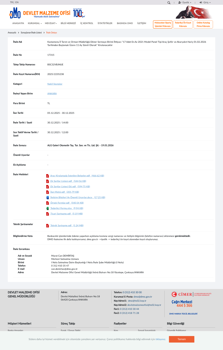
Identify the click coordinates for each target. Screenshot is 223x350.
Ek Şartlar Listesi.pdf (65, 181)
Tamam (182, 339)
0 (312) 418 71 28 (129, 313)
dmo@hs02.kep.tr (136, 301)
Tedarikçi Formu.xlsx (64, 208)
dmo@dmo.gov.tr (143, 297)
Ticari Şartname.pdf (64, 214)
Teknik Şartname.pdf (64, 225)
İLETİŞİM (141, 23)
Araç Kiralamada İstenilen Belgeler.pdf (74, 176)
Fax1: (117, 309)
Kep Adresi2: (120, 305)
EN (16, 2)
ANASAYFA (18, 23)
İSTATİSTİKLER (105, 23)
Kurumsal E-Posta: (124, 297)
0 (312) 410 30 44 (129, 309)
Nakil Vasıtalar (54, 84)
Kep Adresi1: (120, 301)
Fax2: (117, 313)
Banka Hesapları (15, 331)
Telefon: (118, 292)
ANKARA (52, 94)
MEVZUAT (51, 23)
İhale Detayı (51, 33)
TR (11, 2)
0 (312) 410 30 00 (132, 292)
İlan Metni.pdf (62, 192)
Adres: (64, 292)
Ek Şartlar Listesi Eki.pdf (67, 186)
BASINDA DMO (125, 23)
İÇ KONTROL (86, 23)
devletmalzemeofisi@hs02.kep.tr (144, 305)
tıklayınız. (161, 339)
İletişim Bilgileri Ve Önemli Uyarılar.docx (75, 197)
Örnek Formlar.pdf (64, 203)
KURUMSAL (35, 23)
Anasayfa (12, 33)
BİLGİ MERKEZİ (68, 23)
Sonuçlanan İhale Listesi (31, 33)
